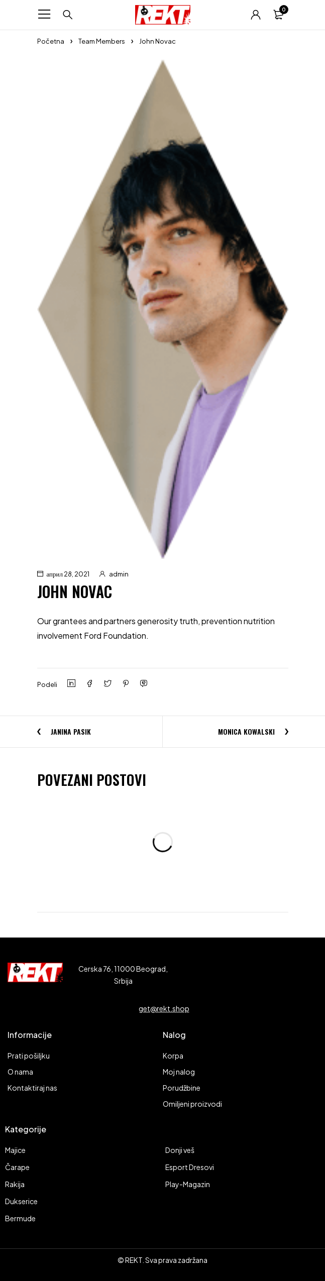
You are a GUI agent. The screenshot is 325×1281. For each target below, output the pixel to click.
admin (119, 574)
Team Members (101, 41)
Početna (50, 41)
